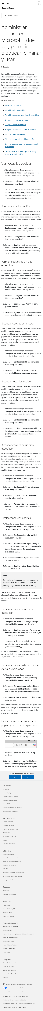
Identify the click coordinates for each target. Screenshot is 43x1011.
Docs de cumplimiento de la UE (27, 1003)
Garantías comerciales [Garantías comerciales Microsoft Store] (9, 844)
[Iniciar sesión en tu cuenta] (39, 3)
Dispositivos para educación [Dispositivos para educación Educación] (10, 858)
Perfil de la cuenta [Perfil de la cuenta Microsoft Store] (8, 822)
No (27, 777)
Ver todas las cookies (13, 105)
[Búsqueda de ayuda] (8, 3)
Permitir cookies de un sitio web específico (22, 115)
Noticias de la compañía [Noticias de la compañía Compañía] (9, 970)
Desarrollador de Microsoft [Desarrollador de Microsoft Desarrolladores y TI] (10, 926)
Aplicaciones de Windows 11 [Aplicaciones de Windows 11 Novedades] (11, 811)
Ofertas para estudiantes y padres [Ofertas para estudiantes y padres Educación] (12, 876)
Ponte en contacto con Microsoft (12, 996)
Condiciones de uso (8, 1000)
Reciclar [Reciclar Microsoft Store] (5, 840)
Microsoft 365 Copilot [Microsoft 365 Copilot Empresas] (9, 909)
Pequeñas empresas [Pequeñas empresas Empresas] (8, 916)
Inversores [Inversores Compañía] (5, 977)
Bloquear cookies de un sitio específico (20, 129)
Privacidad (25, 996)
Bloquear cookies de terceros (16, 120)
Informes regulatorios (9, 1007)
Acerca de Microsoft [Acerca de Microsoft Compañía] (8, 966)
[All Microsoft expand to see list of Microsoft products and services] (3, 3)
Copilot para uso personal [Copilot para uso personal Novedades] (10, 800)
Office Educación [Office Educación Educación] (7, 869)
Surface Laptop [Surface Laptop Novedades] (7, 793)
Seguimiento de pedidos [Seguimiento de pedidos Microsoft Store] (9, 836)
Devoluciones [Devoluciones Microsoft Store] (6, 833)
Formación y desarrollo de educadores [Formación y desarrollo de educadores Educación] (13, 872)
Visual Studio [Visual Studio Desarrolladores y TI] (6, 952)
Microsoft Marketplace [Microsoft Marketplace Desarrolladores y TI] (9, 941)
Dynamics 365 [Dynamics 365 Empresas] (7, 901)
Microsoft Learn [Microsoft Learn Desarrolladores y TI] (7, 930)
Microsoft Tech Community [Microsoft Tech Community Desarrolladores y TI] (10, 937)
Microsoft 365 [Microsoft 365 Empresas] (6, 905)
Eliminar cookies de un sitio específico (20, 139)
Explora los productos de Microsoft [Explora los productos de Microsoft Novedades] (12, 807)
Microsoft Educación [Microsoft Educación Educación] (8, 854)
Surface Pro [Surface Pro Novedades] (6, 789)
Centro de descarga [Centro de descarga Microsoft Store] (8, 825)
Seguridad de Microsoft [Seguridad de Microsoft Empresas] (9, 894)
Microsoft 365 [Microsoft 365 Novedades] (6, 804)
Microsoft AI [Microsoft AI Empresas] (6, 890)
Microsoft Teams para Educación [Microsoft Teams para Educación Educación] (12, 861)
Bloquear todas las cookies (15, 124)
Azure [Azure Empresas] (4, 898)
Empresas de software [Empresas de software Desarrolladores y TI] (9, 948)
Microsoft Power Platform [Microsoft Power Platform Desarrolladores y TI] (10, 945)
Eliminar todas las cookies (15, 134)
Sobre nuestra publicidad (10, 1003)
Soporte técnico (8, 8)
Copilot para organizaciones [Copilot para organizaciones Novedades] (10, 796)
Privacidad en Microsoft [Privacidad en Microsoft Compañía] (9, 974)
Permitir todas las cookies (15, 110)
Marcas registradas (20, 1000)
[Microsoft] (21, 1)
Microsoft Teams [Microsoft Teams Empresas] (7, 912)
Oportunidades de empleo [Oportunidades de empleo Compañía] (10, 963)
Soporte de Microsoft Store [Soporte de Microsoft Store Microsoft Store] (10, 829)
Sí (14, 777)
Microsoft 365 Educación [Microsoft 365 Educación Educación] (9, 865)
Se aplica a (6, 67)
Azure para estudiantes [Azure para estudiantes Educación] (9, 880)
